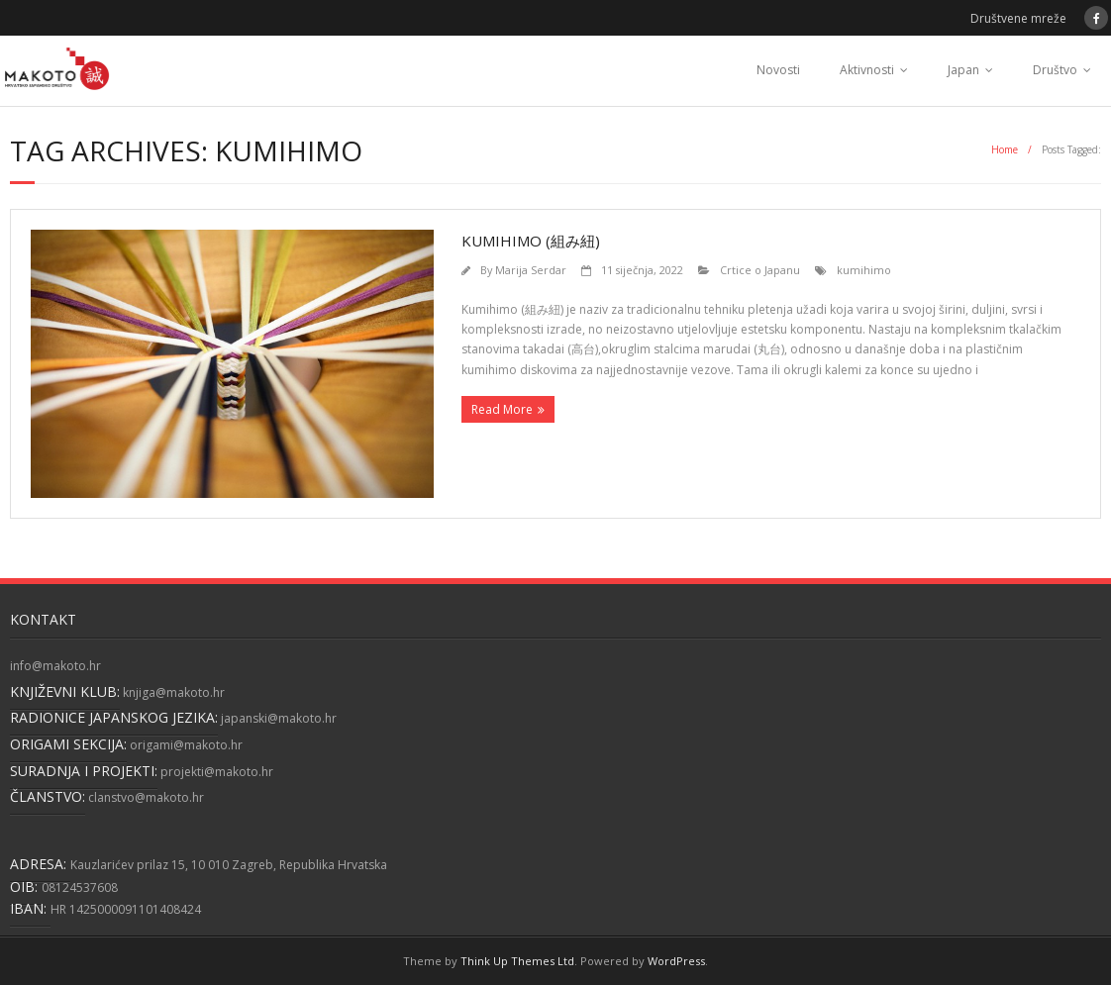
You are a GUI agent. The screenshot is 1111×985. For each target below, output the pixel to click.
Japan (963, 69)
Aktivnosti (867, 69)
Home (1004, 149)
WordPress (676, 960)
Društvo (1055, 69)
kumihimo (864, 269)
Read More (502, 409)
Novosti (778, 69)
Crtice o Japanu (760, 269)
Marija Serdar (530, 269)
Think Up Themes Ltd (517, 960)
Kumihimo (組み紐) (530, 240)
